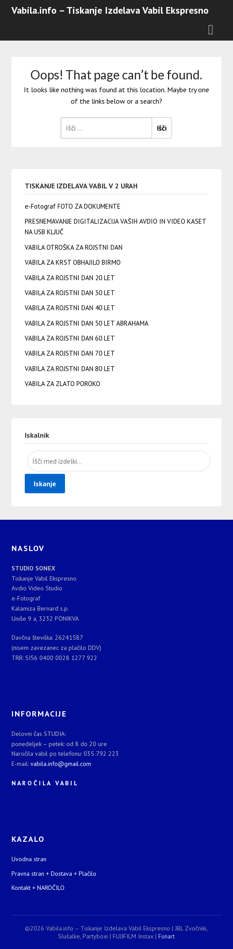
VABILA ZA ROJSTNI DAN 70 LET (70, 353)
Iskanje (45, 483)
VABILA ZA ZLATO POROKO (62, 383)
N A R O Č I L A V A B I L (44, 783)
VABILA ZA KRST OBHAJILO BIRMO (73, 262)
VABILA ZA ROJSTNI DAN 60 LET (70, 338)
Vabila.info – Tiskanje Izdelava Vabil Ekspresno (110, 10)
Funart (166, 936)
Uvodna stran (28, 859)
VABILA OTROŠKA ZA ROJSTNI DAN (73, 247)
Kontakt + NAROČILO (38, 888)
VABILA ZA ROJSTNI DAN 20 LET (70, 278)
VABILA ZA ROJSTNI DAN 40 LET (70, 308)
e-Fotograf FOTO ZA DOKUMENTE (73, 206)
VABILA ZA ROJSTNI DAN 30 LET (70, 293)
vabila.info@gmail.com (61, 764)
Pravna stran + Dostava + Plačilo (53, 874)
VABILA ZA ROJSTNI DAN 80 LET (70, 368)
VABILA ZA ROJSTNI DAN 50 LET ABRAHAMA (87, 323)
